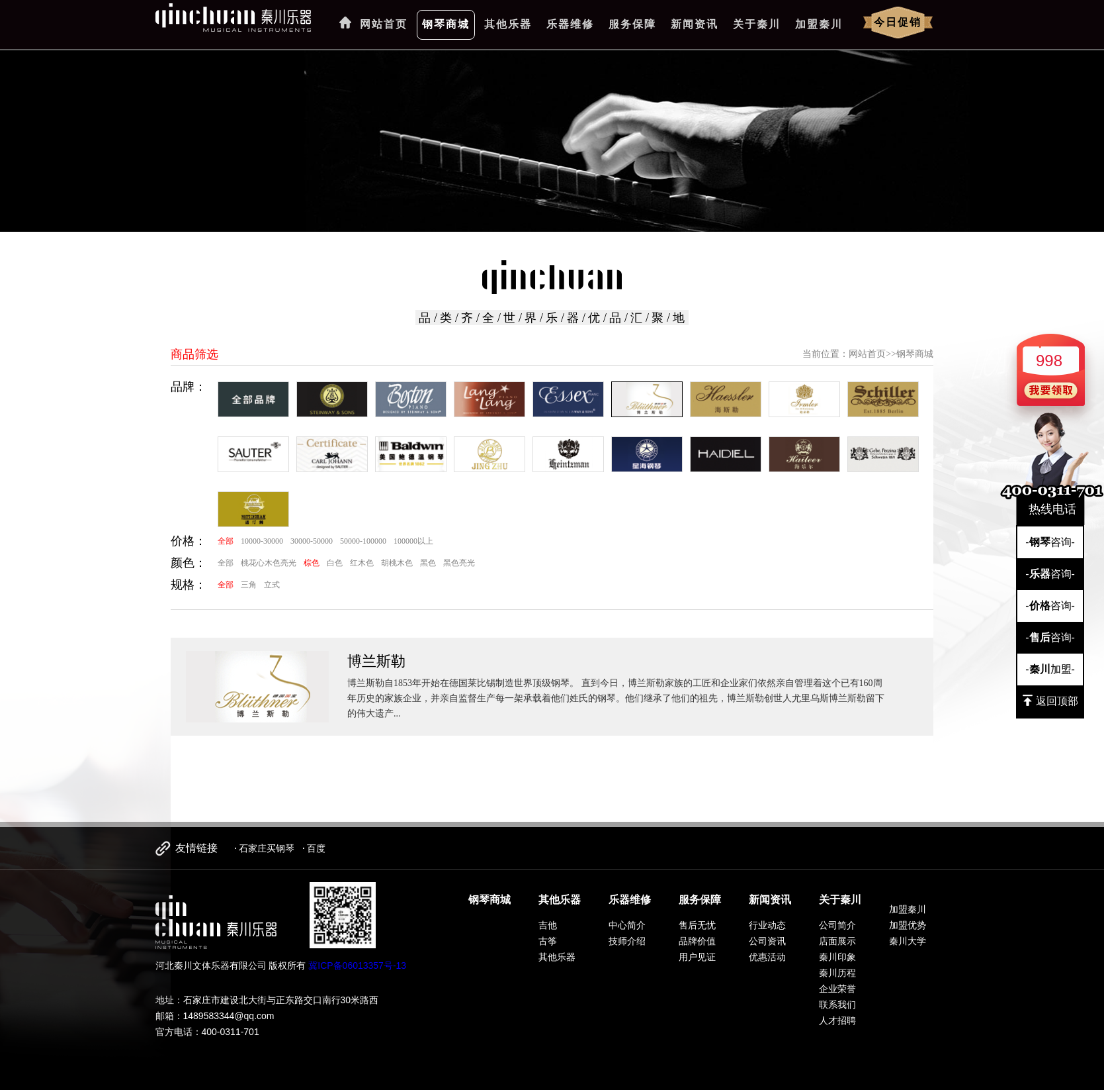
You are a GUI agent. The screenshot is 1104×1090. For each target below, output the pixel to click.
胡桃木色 (397, 563)
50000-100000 (363, 541)
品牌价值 (697, 941)
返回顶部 (1050, 701)
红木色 (362, 563)
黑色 (428, 563)
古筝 (547, 941)
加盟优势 (907, 925)
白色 (335, 563)
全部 (226, 541)
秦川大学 (907, 941)
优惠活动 (767, 957)
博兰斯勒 (376, 661)
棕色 (311, 563)
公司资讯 (767, 941)
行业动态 (767, 925)
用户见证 (697, 957)
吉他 (547, 925)
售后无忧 (697, 925)
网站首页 (383, 24)
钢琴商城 (446, 24)
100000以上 (413, 541)
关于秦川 (757, 24)
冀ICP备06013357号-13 (357, 965)
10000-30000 (262, 541)
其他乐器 (508, 24)
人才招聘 (837, 1020)
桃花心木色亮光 (268, 563)
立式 (272, 584)
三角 (249, 584)
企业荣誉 (837, 988)
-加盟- (1050, 669)
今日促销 (897, 22)
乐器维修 (570, 24)
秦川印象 (837, 957)
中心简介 (627, 925)
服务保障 (632, 24)
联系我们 (837, 1004)
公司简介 (837, 925)
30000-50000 (311, 541)
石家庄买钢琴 (266, 848)
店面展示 (837, 941)
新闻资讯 (694, 24)
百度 (316, 848)
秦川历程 (837, 972)
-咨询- (1050, 542)
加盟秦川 (819, 24)
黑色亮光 (459, 563)
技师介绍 (627, 941)
